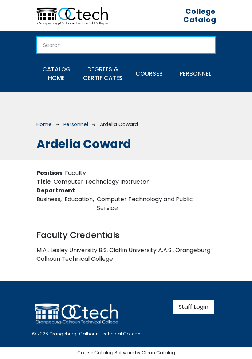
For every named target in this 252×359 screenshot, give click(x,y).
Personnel (195, 73)
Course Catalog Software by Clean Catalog (126, 353)
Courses (149, 73)
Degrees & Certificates (103, 73)
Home (44, 124)
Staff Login (193, 307)
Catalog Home (56, 73)
